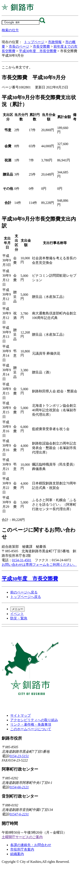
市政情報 (55, 42)
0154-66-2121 (19, 787)
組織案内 (17, 854)
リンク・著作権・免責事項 (30, 724)
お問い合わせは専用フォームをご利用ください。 (39, 564)
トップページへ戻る (25, 597)
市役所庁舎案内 (22, 849)
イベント (17, 614)
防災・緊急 (18, 618)
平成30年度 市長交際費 (38, 51)
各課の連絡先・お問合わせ (30, 845)
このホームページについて (30, 729)
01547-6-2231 (19, 814)
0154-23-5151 (19, 756)
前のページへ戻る (24, 592)
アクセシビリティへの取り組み (34, 720)
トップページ (34, 42)
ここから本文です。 (17, 67)
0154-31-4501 (21, 560)
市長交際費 (41, 46)
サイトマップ (20, 715)
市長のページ (19, 46)
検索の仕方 (10, 30)
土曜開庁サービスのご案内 (22, 837)
